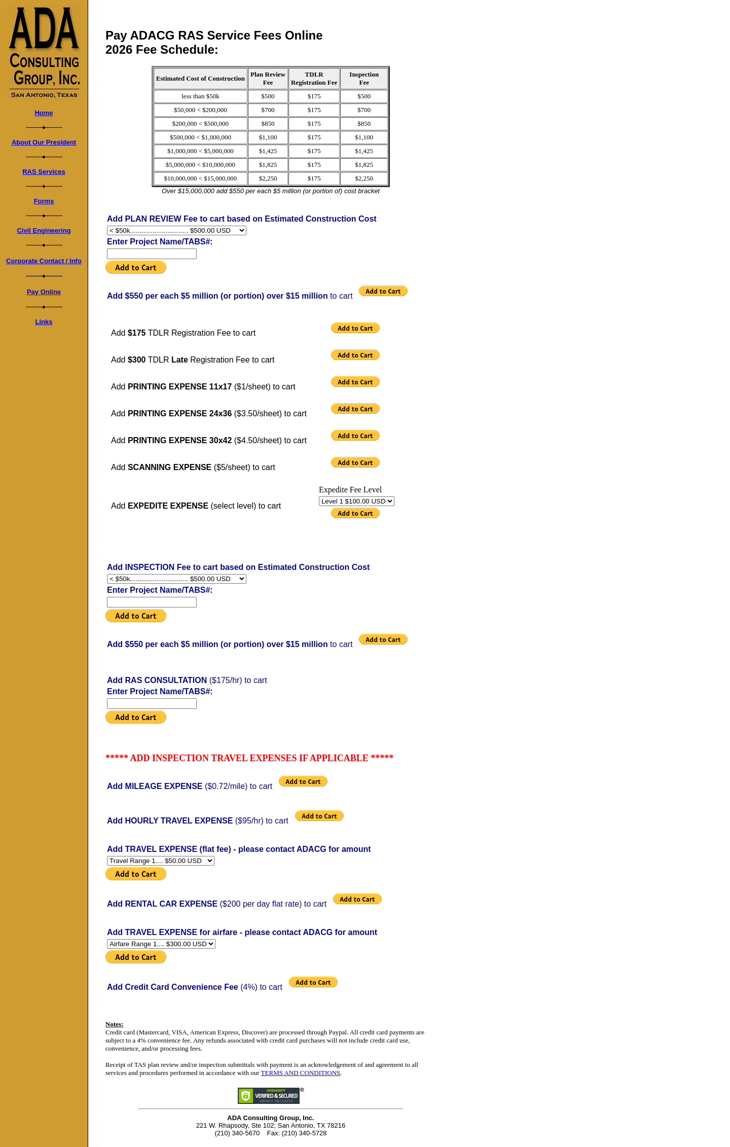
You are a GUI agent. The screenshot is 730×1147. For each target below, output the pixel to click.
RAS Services (43, 171)
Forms (44, 201)
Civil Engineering (43, 230)
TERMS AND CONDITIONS (301, 1073)
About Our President (44, 142)
